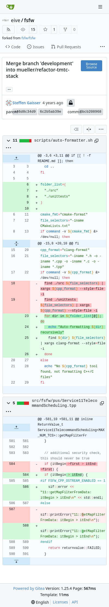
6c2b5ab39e (50, 112)
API (75, 602)
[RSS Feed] (8, 29)
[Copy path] (96, 141)
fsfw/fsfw (28, 38)
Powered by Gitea (29, 588)
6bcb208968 (90, 112)
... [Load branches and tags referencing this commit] (9, 89)
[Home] (10, 7)
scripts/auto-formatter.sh (63, 140)
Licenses (60, 602)
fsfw (29, 20)
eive (15, 20)
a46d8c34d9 (25, 112)
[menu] (101, 129)
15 (33, 29)
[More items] (102, 47)
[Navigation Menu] (100, 6)
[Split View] (89, 129)
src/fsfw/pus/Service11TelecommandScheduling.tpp (64, 403)
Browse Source (91, 66)
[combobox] (76, 129)
